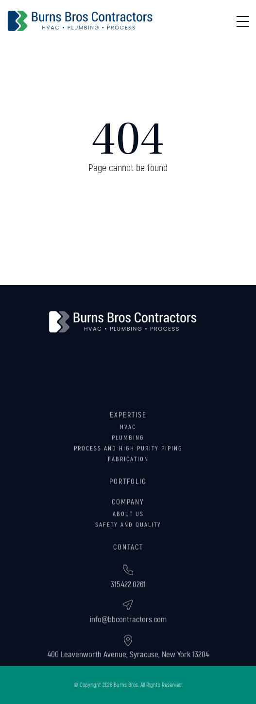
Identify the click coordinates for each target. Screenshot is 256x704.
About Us (128, 534)
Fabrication (128, 479)
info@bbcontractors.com (128, 632)
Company (128, 521)
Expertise (128, 434)
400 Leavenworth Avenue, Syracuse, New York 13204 (128, 667)
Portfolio (128, 501)
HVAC (128, 447)
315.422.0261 (128, 597)
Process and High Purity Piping (128, 468)
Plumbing (128, 457)
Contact (128, 567)
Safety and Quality (128, 544)
